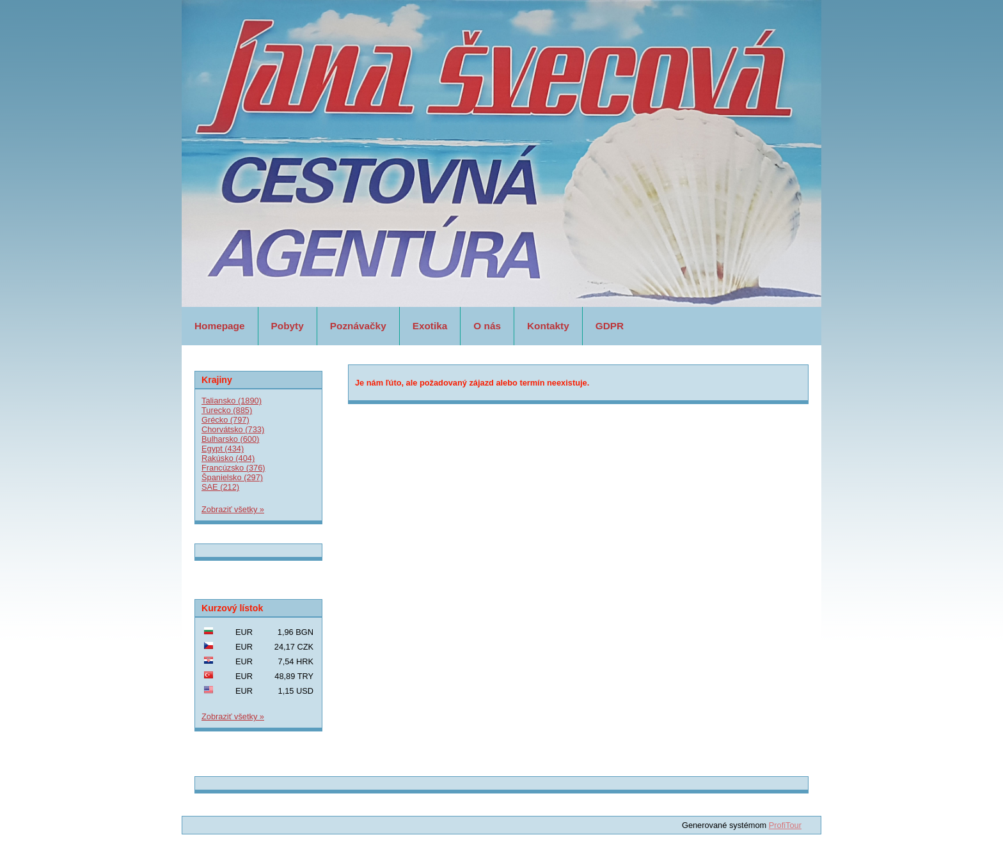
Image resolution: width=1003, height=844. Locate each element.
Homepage (219, 325)
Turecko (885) (226, 410)
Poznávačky (358, 325)
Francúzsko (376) (233, 468)
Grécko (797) (225, 420)
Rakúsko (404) (228, 458)
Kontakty (548, 325)
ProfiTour (785, 825)
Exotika (430, 325)
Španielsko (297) (232, 477)
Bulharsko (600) (230, 439)
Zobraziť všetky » (232, 509)
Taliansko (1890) (231, 400)
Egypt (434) (222, 448)
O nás (487, 325)
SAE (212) (220, 487)
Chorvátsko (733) (232, 429)
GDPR (610, 325)
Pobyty (287, 325)
